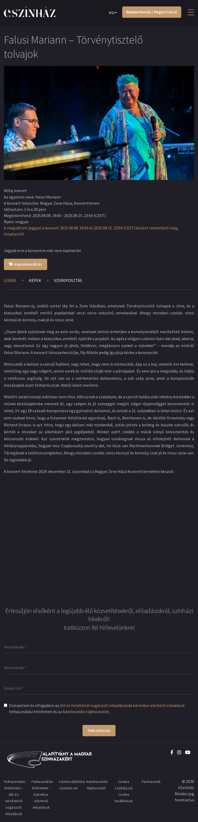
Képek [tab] (35, 280)
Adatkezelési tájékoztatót (86, 711)
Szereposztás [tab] (68, 280)
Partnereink (151, 781)
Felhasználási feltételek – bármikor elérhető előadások (42, 794)
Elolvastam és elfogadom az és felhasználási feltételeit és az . (97, 708)
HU (111, 12)
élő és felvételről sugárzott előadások (94, 705)
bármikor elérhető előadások (159, 705)
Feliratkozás (99, 730)
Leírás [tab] (10, 280)
